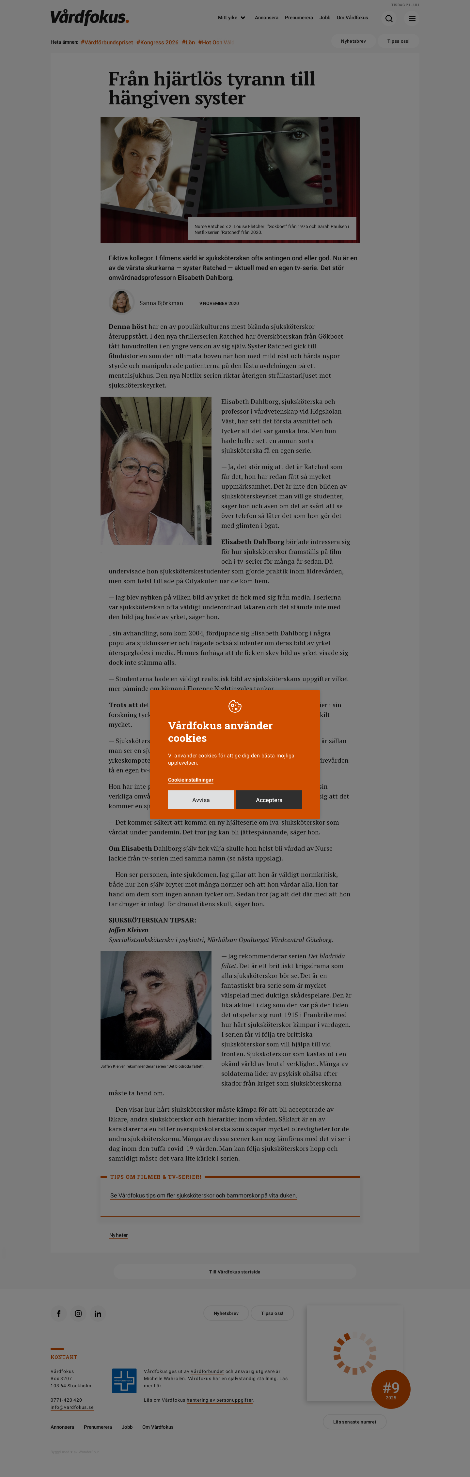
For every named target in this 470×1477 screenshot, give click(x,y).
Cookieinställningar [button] (190, 780)
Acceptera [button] (269, 800)
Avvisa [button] (201, 800)
